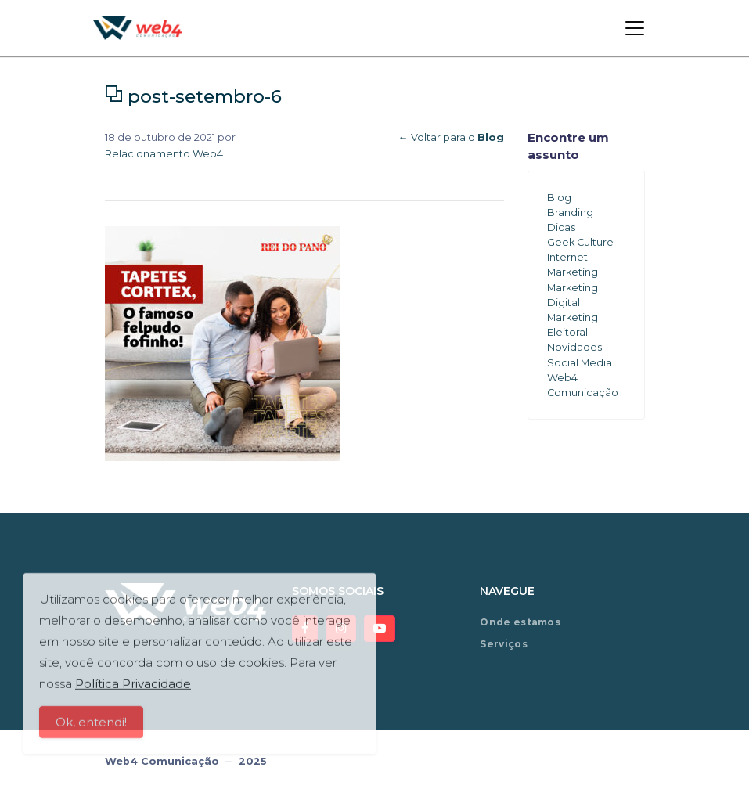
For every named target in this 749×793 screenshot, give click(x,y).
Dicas (561, 227)
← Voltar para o (451, 137)
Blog (559, 198)
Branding (570, 212)
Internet (567, 257)
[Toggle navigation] (635, 28)
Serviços (503, 644)
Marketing (572, 272)
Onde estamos (520, 622)
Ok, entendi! (91, 727)
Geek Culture (580, 242)
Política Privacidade (133, 689)
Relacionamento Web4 (164, 154)
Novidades (574, 347)
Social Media (579, 363)
